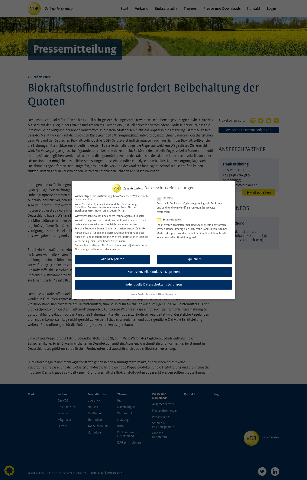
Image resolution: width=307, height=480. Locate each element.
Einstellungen (82, 245)
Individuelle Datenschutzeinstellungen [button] (153, 281)
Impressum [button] (171, 290)
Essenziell (167, 194)
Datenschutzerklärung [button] (155, 290)
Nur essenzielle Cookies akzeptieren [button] (153, 268)
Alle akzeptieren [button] (112, 255)
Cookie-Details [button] (137, 290)
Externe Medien (170, 215)
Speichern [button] (194, 255)
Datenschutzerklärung (87, 241)
